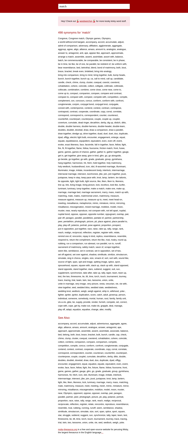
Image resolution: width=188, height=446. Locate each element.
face (82, 144)
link (67, 185)
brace (60, 71)
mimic (95, 203)
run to (111, 243)
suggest (106, 269)
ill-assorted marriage (105, 166)
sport (117, 262)
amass (91, 49)
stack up (95, 265)
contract (105, 108)
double (61, 126)
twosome (96, 280)
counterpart (74, 119)
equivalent (96, 141)
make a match (97, 188)
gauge (125, 152)
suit (113, 269)
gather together (114, 152)
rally (109, 229)
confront (119, 100)
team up (122, 273)
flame (79, 148)
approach (105, 53)
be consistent (106, 60)
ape (86, 53)
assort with (109, 57)
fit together (70, 148)
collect (91, 86)
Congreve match (76, 38)
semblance (73, 251)
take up (96, 273)
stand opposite (65, 269)
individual (62, 298)
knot (99, 177)
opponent (77, 393)
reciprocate (63, 404)
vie (116, 284)
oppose (74, 214)
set (117, 302)
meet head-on (115, 199)
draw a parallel (116, 130)
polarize (75, 225)
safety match (88, 247)
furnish (102, 302)
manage (118, 306)
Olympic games (93, 38)
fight (124, 144)
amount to (100, 49)
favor (111, 144)
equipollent (84, 141)
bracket (68, 71)
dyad (60, 137)
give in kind (93, 155)
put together (80, 229)
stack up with (106, 265)
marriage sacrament (91, 192)
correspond (63, 115)
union (104, 280)
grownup (113, 295)
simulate (62, 258)
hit (85, 163)
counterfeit (63, 119)
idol (92, 166)
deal (111, 306)
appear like (94, 53)
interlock (107, 170)
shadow (92, 254)
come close (95, 89)
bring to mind (86, 75)
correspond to (76, 115)
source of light (64, 262)
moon (120, 207)
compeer (88, 97)
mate (70, 196)
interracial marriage (67, 174)
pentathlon (68, 221)
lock (98, 185)
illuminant (120, 166)
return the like (98, 240)
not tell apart (112, 210)
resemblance (110, 236)
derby (103, 122)
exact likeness (72, 144)
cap (118, 334)
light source (90, 181)
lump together (83, 188)
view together (64, 287)
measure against (66, 199)
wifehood (114, 291)
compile (123, 97)
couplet (116, 119)
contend (88, 108)
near (68, 210)
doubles (62, 130)
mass (111, 192)
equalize (77, 309)
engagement (104, 137)
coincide (83, 86)
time (91, 276)
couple (97, 119)
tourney (122, 276)
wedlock (76, 291)
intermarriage (118, 170)
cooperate (83, 111)
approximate (117, 53)
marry (104, 192)
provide (86, 302)
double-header (105, 126)
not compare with (96, 210)
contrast (73, 111)
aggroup (62, 49)
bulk (110, 75)
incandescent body (92, 170)
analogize (111, 49)
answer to (62, 53)
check (68, 82)
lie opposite (63, 181)
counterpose (87, 119)
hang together (64, 163)
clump (82, 82)
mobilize (105, 207)
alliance (83, 49)
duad (99, 133)
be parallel (91, 64)
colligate (99, 86)
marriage (62, 192)
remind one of (64, 236)
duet (111, 133)
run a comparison (74, 243)
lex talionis (121, 177)
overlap (120, 214)
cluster (89, 82)
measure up (81, 199)
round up (122, 240)
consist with (63, 108)
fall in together (101, 144)
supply (79, 302)
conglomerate (64, 104)
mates (77, 196)
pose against (94, 225)
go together (74, 159)
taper (108, 273)
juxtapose (62, 177)
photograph (80, 221)
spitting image (100, 262)
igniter (68, 295)
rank (121, 229)
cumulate (72, 122)
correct (123, 302)
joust (123, 174)
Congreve (62, 38)
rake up (102, 229)
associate (114, 331)
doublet (70, 130)
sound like (123, 258)
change (94, 309)
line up (61, 185)
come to (117, 89)
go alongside (115, 155)
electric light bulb (78, 137)
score (93, 295)
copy (103, 111)
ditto (124, 122)
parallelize (88, 218)
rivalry (114, 240)
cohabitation (64, 86)
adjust (121, 42)
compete (111, 302)
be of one (80, 64)
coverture (62, 122)
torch (96, 276)
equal (122, 137)
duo (116, 133)
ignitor (75, 295)
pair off (61, 218)
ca (92, 78)
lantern (111, 177)
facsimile (89, 144)
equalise (86, 309)
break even (78, 71)
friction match (106, 148)
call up (109, 78)
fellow (117, 144)
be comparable (91, 60)
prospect (116, 225)
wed (74, 287)
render (95, 302)
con (72, 100)
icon (88, 166)
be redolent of (104, 64)
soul (106, 298)
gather (93, 152)
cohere (74, 86)
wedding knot (64, 291)
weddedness (111, 287)
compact (74, 93)
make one (110, 188)
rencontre (77, 236)
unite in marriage (66, 284)
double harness (73, 126)
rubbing (61, 243)
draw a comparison (98, 130)
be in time (62, 64)
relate (116, 232)
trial (73, 280)
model (113, 207)
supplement (63, 273)
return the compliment (79, 240)
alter (102, 309)
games (68, 152)
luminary (71, 188)
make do (95, 306)
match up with (121, 192)
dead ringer (83, 122)
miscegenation (77, 207)
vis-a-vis (62, 302)
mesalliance (72, 203)
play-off (66, 225)
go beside (62, 159)
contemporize (76, 108)
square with (84, 265)
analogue (121, 49)
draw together (64, 133)
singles (85, 258)
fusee (121, 148)
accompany (91, 42)
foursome (93, 148)
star (60, 415)
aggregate (117, 46)
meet (105, 199)
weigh (84, 291)
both (118, 67)
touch (103, 276)
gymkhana (117, 159)
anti (81, 53)
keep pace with (88, 177)
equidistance (72, 141)
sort (106, 258)
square (74, 265)
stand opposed (121, 265)
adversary (83, 46)
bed (78, 67)
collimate (108, 86)
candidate (118, 78)
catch (99, 295)
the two (66, 276)
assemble (79, 57)
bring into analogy (102, 71)
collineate (118, 86)
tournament (112, 276)
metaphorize (85, 203)
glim (102, 155)
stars (90, 269)
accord (101, 42)
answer (101, 327)
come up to (63, 93)
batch (60, 60)
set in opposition (102, 251)
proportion (106, 225)
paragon (70, 218)
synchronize (76, 273)
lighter (61, 295)
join (105, 174)
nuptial (122, 210)
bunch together (72, 78)
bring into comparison (68, 75)
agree (70, 49)
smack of (99, 258)
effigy (66, 137)
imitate (79, 170)
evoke (61, 144)
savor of (99, 247)
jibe (101, 174)
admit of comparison (67, 46)
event (119, 141)
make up (120, 188)
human (100, 298)
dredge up (77, 133)
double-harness (89, 126)
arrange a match (66, 57)
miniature (103, 203)
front (116, 148)
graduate (99, 159)
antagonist (74, 53)
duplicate (123, 133)
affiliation (93, 46)
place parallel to (119, 221)
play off (61, 309)
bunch (61, 78)
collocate (62, 89)
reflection (87, 232)
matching (62, 196)
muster (61, 210)
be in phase (119, 60)
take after (87, 273)
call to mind (99, 78)
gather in (101, 152)
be (73, 302)
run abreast (89, 243)
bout (124, 67)
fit (63, 148)
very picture (92, 284)
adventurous (103, 323)
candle (61, 82)
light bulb (79, 181)
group (108, 159)
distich (117, 122)
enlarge (114, 137)
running (85, 408)
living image (75, 185)
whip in (105, 291)
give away (82, 155)
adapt (69, 309)
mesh (102, 386)
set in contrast (86, 251)
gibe (69, 302)
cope (70, 306)
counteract (113, 115)
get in (60, 155)
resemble (121, 236)
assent (88, 57)
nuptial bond (64, 214)
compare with (76, 97)
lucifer (122, 185)
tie (83, 276)
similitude (102, 254)
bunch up (85, 78)
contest (96, 108)
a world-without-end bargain (71, 42)
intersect (82, 174)
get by (77, 306)
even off (111, 141)
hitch (89, 163)
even (104, 141)
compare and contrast (111, 93)
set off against (64, 254)
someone (72, 298)
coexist (106, 82)
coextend (114, 82)
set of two (116, 251)
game (60, 152)
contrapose (115, 108)
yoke (122, 291)
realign (68, 232)
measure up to (95, 199)
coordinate (94, 111)
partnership (118, 218)
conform (97, 100)
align (76, 49)
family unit (121, 298)
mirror (112, 203)
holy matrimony (114, 163)
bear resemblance (66, 67)
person (122, 295)
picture (90, 221)
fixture (95, 367)
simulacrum (121, 254)
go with (84, 159)
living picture (89, 185)
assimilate (98, 57)
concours (80, 100)
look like (114, 185)
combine (85, 89)
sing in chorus (74, 258)
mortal (92, 298)
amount (83, 327)
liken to (110, 181)
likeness (119, 181)
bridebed (89, 71)
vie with (123, 284)
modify (108, 309)
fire (59, 148)
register (96, 232)
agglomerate (105, 46)
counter (102, 115)
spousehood (64, 265)
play (60, 225)
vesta (102, 284)
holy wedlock (64, 166)
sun (118, 269)
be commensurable (74, 60)
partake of (99, 218)
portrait (83, 225)
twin (84, 280)
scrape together (112, 247)
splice (111, 262)
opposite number (96, 214)
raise (95, 229)
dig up (110, 122)
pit (95, 221)
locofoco (105, 185)
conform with (108, 100)
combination (73, 89)
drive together (89, 133)
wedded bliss (83, 287)
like (99, 181)
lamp (104, 177)
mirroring (120, 203)
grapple (104, 306)
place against (104, 221)
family (112, 298)
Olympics (106, 38)
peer (60, 221)
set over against (80, 254)
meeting (62, 203)
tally (103, 273)
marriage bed (74, 192)
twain (78, 280)
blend (93, 67)
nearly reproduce (79, 210)
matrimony (104, 196)
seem (99, 408)
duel (105, 133)
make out (85, 306)
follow (85, 148)
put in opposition (66, 229)
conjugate (113, 104)
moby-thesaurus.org (67, 429)
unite (111, 280)
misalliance (63, 207)
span (75, 262)
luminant (62, 188)
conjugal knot (101, 104)
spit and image (86, 262)
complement (64, 100)
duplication (84, 295)
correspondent (91, 115)
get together (70, 155)
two (89, 280)
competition (112, 97)
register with (107, 232)
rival (108, 240)
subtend (98, 269)
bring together (100, 75)
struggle (66, 415)
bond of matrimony (106, 67)
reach (60, 232)
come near (107, 89)
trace (60, 280)
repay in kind (89, 236)
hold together (99, 163)
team (114, 273)
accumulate (111, 42)
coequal (97, 82)
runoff (117, 243)
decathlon (95, 122)
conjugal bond (87, 104)
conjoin (75, 104)
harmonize (77, 163)
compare (95, 93)
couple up (106, 119)
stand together (80, 269)
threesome (76, 276)
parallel (78, 218)
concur (89, 100)
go (106, 155)
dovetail (78, 130)
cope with (62, 306)
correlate (117, 111)
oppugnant (110, 214)
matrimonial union (89, 196)
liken (104, 181)
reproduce (110, 404)
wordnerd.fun (86, 21)
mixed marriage (92, 207)
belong (66, 334)
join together (114, 174)
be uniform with (119, 64)
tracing (67, 280)
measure (114, 196)
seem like (62, 251)
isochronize (92, 174)
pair (127, 214)
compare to (63, 97)
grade (91, 159)
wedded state (97, 287)
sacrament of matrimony (69, 247)
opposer (83, 214)
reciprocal (77, 232)
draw (86, 130)
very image (80, 284)
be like (72, 64)
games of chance (80, 152)
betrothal (85, 67)
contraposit (63, 111)
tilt (87, 276)
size (92, 258)
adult (105, 295)
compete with (100, 97)
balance (119, 57)
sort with (113, 258)
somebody (83, 298)
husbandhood (78, 166)
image (72, 170)
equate (61, 141)
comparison (101, 342)
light (72, 181)
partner (108, 218)
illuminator (63, 170)
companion (84, 93)
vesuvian (110, 284)
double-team (119, 126)
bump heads (119, 75)
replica (99, 236)
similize (111, 254)
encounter (92, 137)
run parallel (101, 243)
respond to (63, 240)
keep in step (74, 177)
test (60, 276)
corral (109, 111)
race (90, 229)
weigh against (94, 291)
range (115, 229)
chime (75, 82)
